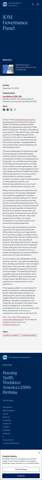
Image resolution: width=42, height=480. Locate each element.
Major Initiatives (8, 410)
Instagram (6, 433)
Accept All (21, 476)
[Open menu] (38, 4)
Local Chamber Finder (11, 443)
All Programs (7, 407)
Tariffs (8, 377)
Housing (10, 372)
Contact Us (7, 423)
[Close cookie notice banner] (39, 452)
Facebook (6, 430)
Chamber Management (29, 335)
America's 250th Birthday (17, 390)
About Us (6, 417)
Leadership (7, 420)
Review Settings (21, 469)
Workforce (12, 382)
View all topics (8, 400)
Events (5, 414)
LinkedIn (6, 427)
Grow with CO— (9, 440)
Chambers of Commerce (11, 335)
